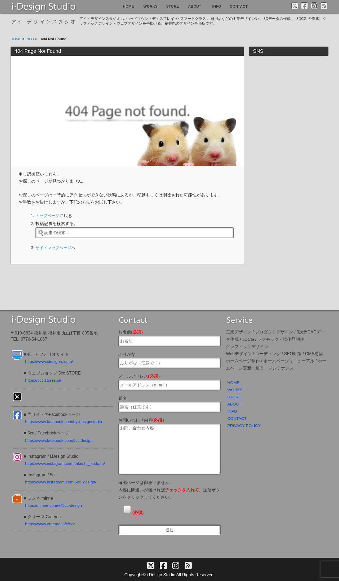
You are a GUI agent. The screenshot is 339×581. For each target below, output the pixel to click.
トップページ (48, 215)
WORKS (235, 389)
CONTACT (237, 419)
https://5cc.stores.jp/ (44, 379)
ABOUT (234, 404)
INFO (232, 412)
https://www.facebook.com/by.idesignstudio (65, 421)
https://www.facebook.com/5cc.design (60, 440)
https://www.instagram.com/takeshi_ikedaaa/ (67, 463)
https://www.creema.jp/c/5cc (51, 523)
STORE (234, 397)
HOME (233, 382)
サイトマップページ (54, 247)
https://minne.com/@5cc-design (54, 505)
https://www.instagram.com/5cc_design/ (62, 481)
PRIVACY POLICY (244, 426)
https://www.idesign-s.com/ (50, 361)
